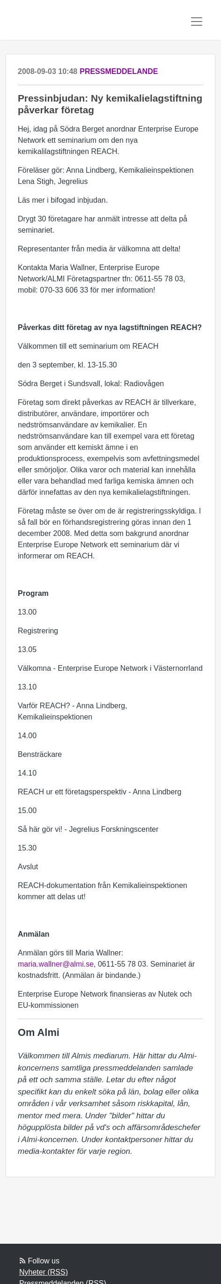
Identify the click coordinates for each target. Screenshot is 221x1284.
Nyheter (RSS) (43, 1272)
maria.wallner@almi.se (56, 964)
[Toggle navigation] (196, 21)
